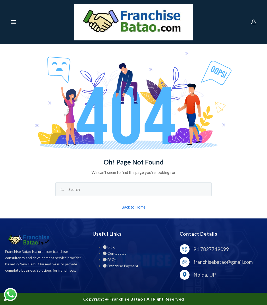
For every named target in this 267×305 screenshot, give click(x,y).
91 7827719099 (211, 249)
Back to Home (133, 207)
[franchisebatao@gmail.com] (185, 262)
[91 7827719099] (185, 249)
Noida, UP (204, 275)
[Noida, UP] (185, 275)
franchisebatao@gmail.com (223, 262)
